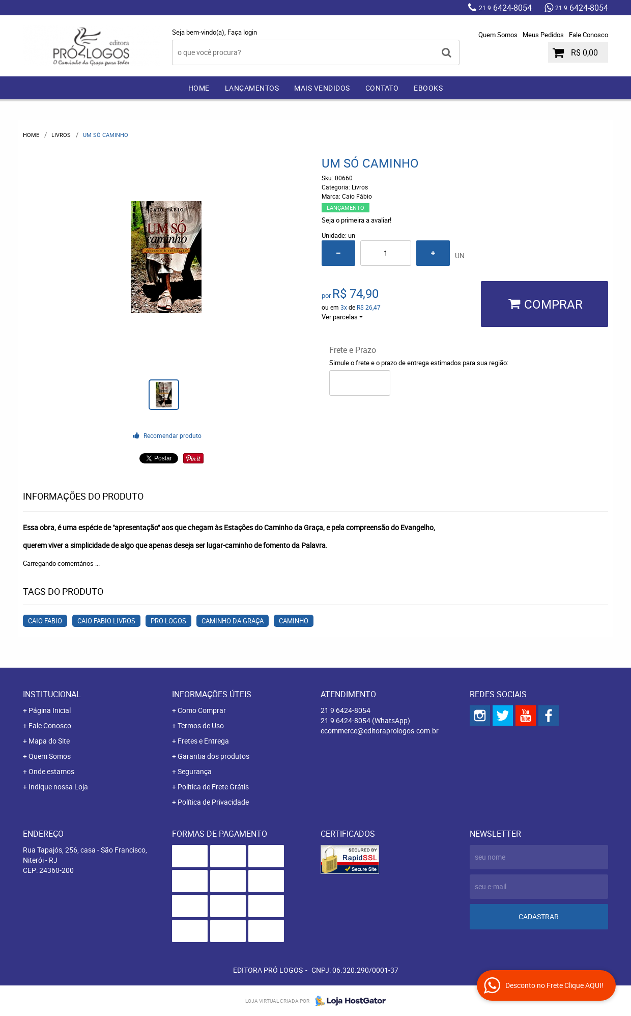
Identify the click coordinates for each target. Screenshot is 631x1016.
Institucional (52, 694)
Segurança (195, 771)
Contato (382, 88)
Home (199, 88)
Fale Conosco (588, 34)
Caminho (293, 620)
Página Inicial (49, 710)
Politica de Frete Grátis (213, 786)
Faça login (242, 32)
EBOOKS (428, 88)
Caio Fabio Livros (106, 620)
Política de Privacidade (213, 802)
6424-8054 (505, 7)
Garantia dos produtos (213, 756)
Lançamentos (252, 88)
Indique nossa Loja (58, 786)
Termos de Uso (201, 725)
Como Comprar (202, 710)
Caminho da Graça (233, 620)
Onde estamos (51, 771)
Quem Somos (498, 34)
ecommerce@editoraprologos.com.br (380, 730)
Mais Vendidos (322, 88)
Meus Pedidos (543, 34)
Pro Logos (168, 620)
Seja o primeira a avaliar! (356, 220)
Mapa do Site (49, 741)
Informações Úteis (211, 694)
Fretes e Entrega (203, 741)
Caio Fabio (45, 620)
